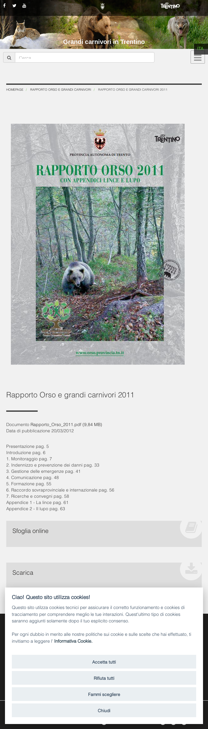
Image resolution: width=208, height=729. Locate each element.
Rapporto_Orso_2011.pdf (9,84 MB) (66, 424)
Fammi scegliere (104, 694)
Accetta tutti (104, 661)
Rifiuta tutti (104, 678)
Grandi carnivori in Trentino (104, 41)
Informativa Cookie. (73, 641)
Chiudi (104, 710)
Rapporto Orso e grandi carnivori (60, 89)
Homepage (14, 89)
